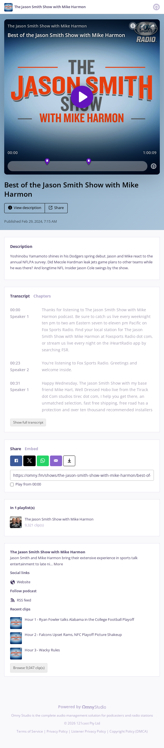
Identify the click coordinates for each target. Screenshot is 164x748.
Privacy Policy (57, 731)
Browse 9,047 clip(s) (29, 668)
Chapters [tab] (42, 296)
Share (56, 207)
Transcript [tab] (20, 296)
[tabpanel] (82, 262)
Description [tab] (21, 246)
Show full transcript (28, 422)
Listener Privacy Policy (88, 731)
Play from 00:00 (25, 484)
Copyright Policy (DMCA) (129, 731)
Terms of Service (30, 731)
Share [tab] (15, 448)
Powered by (82, 706)
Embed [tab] (31, 448)
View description (24, 207)
